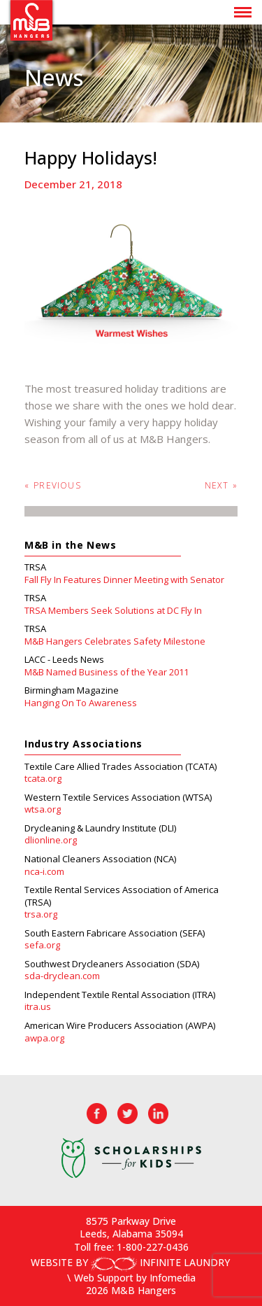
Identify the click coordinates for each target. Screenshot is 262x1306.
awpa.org (44, 1038)
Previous (52, 485)
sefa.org (42, 945)
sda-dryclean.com (62, 976)
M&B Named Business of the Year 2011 (106, 672)
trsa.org (40, 914)
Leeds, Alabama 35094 (131, 1233)
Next (221, 485)
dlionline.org (50, 840)
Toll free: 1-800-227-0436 (131, 1247)
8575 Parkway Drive (131, 1221)
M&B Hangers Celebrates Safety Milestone (114, 641)
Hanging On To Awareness (80, 703)
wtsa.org (42, 809)
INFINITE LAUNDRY (160, 1262)
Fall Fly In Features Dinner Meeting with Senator (124, 580)
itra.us (37, 1007)
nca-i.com (44, 872)
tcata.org (42, 779)
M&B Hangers (31, 20)
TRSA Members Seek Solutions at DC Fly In (113, 611)
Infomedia (173, 1277)
